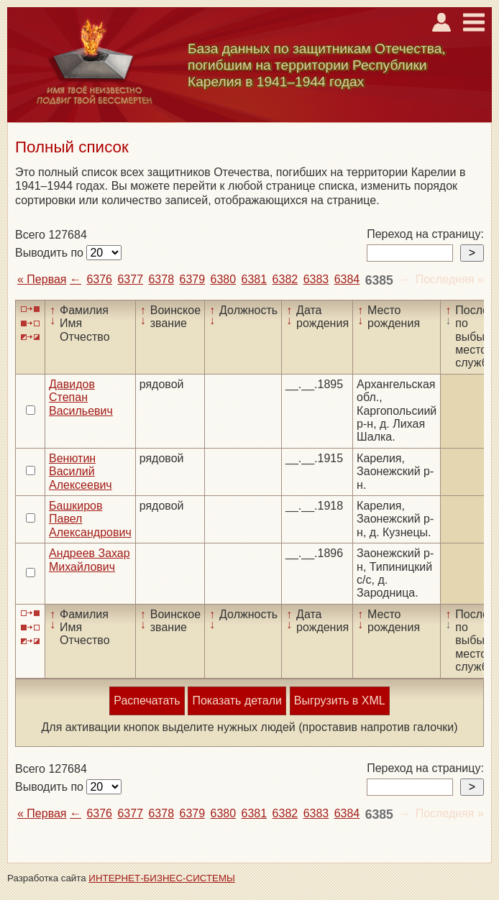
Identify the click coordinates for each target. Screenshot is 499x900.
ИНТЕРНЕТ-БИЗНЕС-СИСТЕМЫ (161, 878)
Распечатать (147, 700)
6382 (285, 279)
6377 (130, 279)
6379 (193, 279)
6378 (161, 279)
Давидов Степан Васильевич (81, 397)
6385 (379, 280)
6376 (99, 279)
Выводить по (50, 253)
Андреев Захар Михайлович (89, 559)
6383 (316, 279)
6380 (224, 279)
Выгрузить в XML (339, 700)
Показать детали (236, 700)
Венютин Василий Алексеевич (80, 471)
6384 (347, 279)
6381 (254, 279)
